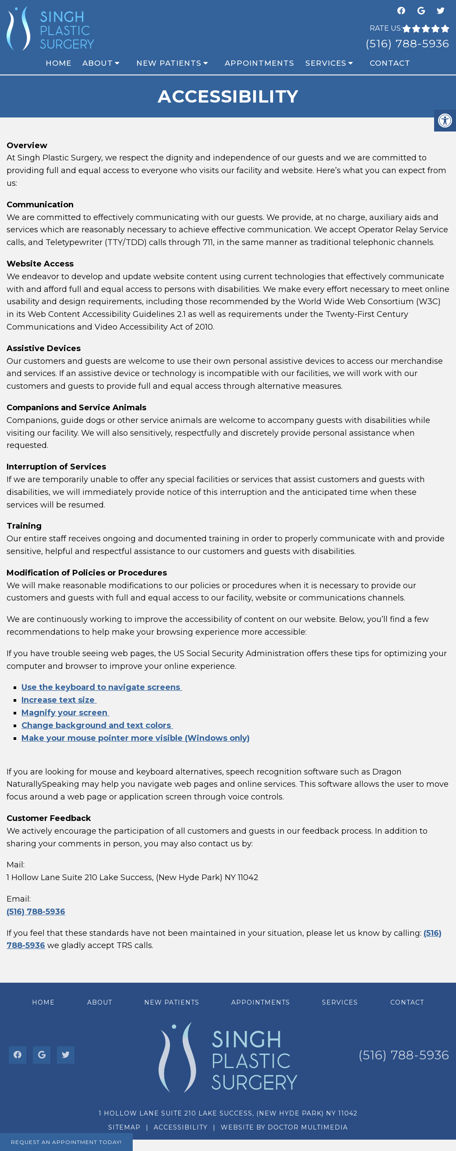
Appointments (259, 63)
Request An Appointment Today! (66, 1142)
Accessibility (181, 1127)
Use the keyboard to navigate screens (101, 687)
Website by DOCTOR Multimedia (284, 1127)
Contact (390, 63)
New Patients (168, 63)
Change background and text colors (97, 725)
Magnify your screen (65, 713)
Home (58, 63)
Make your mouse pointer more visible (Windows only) (135, 738)
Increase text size (59, 700)
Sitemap (124, 1127)
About (97, 63)
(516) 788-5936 (407, 43)
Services (325, 63)
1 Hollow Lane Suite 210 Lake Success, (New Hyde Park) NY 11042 (228, 1113)
